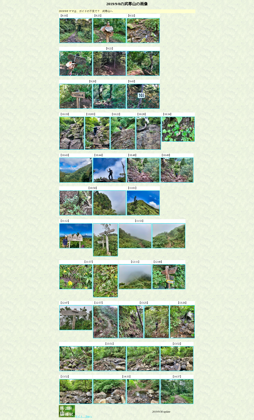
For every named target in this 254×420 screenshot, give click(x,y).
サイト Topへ (75, 416)
